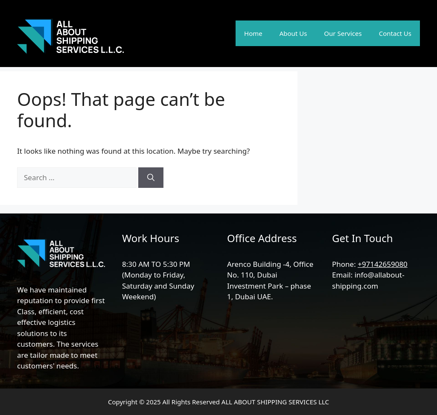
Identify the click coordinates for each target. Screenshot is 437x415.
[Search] (150, 177)
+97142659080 (383, 264)
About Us (293, 33)
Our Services (342, 33)
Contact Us (395, 33)
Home (253, 33)
